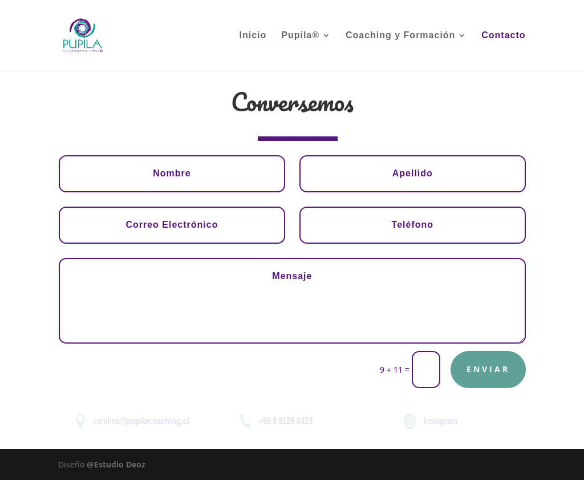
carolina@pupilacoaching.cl (140, 421)
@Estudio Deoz (116, 464)
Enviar (488, 369)
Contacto (503, 35)
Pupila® (300, 35)
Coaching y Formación (400, 35)
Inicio (253, 35)
